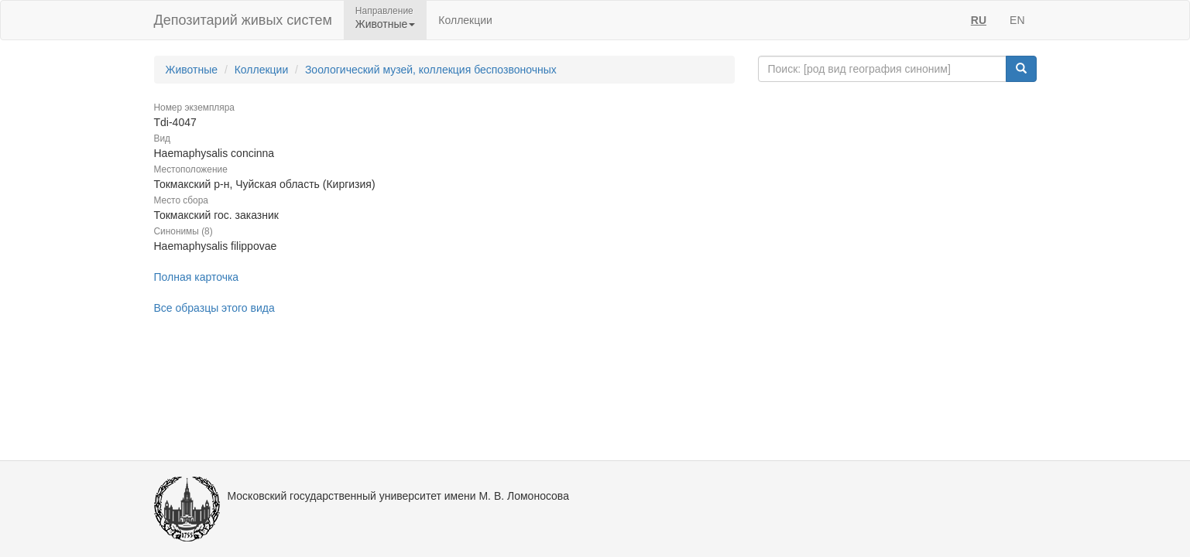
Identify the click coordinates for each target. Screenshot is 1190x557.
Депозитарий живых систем (243, 20)
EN (1017, 20)
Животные (192, 69)
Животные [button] (385, 24)
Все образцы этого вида (214, 308)
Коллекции (465, 20)
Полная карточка (196, 277)
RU (978, 20)
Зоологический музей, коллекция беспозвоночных (431, 69)
